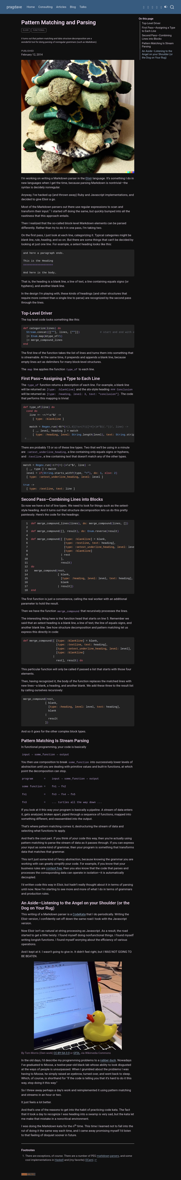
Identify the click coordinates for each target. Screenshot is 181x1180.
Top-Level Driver (151, 23)
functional (39, 30)
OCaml (89, 1160)
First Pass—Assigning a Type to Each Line (158, 29)
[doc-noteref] (49, 211)
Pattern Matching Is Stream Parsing (158, 45)
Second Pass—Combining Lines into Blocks (157, 37)
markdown (103, 1155)
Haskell (59, 1160)
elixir (25, 30)
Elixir (89, 178)
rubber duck (108, 1060)
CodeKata (79, 914)
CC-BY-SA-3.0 (62, 1053)
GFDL (76, 1053)
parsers (114, 1155)
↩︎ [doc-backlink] (96, 1160)
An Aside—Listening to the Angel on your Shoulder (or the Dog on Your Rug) (157, 54)
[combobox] (172, 7)
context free (54, 868)
